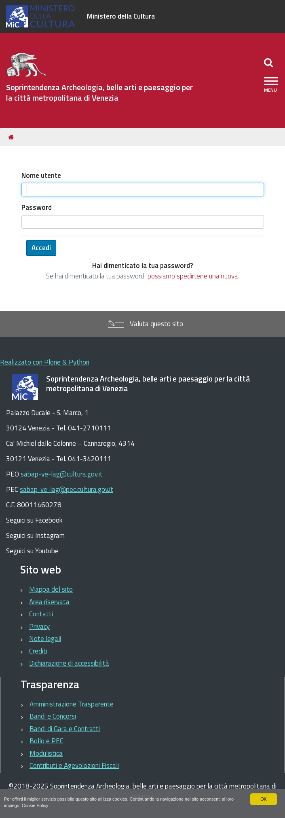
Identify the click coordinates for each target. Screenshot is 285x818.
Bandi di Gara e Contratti (65, 728)
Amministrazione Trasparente (72, 704)
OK (263, 799)
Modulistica (46, 753)
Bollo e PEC (46, 741)
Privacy (39, 626)
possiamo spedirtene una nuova (193, 276)
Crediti (38, 651)
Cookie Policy (35, 805)
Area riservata (49, 602)
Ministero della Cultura (121, 16)
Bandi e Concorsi (53, 716)
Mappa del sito (51, 589)
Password (36, 207)
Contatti (41, 614)
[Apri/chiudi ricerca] (269, 62)
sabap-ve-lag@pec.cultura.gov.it (66, 489)
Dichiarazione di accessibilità (69, 663)
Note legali (45, 638)
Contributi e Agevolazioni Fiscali (74, 765)
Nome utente (41, 176)
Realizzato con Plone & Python (44, 362)
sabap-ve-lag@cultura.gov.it (62, 474)
